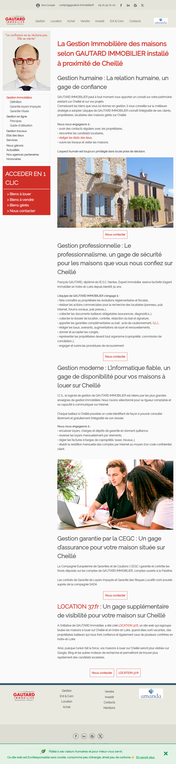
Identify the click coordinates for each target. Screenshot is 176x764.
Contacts (135, 21)
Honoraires (13, 159)
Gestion (40, 21)
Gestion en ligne (16, 116)
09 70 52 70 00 (107, 5)
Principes (16, 121)
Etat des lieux (15, 135)
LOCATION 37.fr (78, 606)
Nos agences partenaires (22, 154)
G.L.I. (155, 323)
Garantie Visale (19, 111)
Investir (99, 21)
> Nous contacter (21, 211)
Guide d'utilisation (21, 125)
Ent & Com (117, 21)
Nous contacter (115, 234)
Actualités (12, 150)
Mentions (109, 708)
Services (12, 140)
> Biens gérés (18, 205)
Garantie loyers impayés (25, 106)
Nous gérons (14, 145)
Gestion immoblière (19, 97)
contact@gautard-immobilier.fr (76, 5)
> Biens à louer (19, 194)
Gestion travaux (16, 131)
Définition (16, 102)
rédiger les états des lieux (75, 137)
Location (56, 21)
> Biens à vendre (20, 200)
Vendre (85, 21)
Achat (71, 21)
